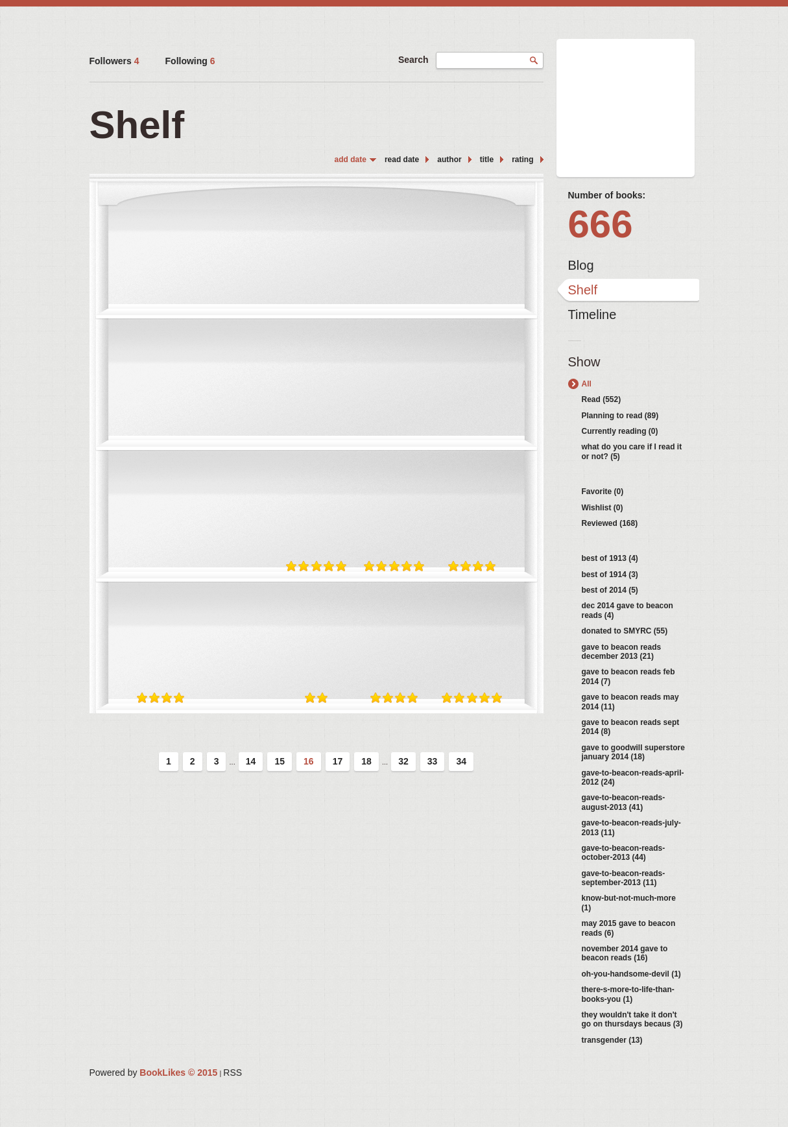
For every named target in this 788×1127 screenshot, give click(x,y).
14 (251, 761)
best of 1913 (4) (610, 558)
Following (190, 61)
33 (432, 761)
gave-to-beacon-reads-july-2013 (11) (631, 827)
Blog (581, 265)
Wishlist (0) (602, 507)
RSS (232, 1072)
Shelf (583, 290)
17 (338, 761)
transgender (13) (612, 1040)
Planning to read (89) (620, 415)
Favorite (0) (603, 491)
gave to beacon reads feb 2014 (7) (628, 676)
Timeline (592, 314)
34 (461, 761)
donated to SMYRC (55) (625, 630)
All (586, 383)
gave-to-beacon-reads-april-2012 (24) (633, 777)
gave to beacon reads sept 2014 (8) (631, 727)
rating (522, 159)
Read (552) (601, 399)
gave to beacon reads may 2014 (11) (630, 702)
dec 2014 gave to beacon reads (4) (627, 610)
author (449, 159)
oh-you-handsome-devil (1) (631, 974)
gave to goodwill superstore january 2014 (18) (633, 752)
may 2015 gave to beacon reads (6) (629, 928)
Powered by (154, 1072)
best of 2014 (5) (610, 590)
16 (309, 761)
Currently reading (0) (620, 431)
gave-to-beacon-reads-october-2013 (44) (623, 853)
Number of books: (607, 195)
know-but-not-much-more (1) (629, 903)
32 (403, 761)
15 (279, 761)
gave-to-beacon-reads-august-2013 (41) (623, 802)
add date (350, 159)
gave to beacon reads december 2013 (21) (622, 652)
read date (402, 159)
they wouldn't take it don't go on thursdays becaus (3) (632, 1019)
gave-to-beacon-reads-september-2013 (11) (623, 878)
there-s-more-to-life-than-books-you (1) (628, 994)
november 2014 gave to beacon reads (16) (625, 953)
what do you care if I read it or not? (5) (632, 451)
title (487, 159)
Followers (114, 61)
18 (366, 761)
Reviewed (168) (610, 523)
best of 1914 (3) (610, 574)
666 (600, 224)
